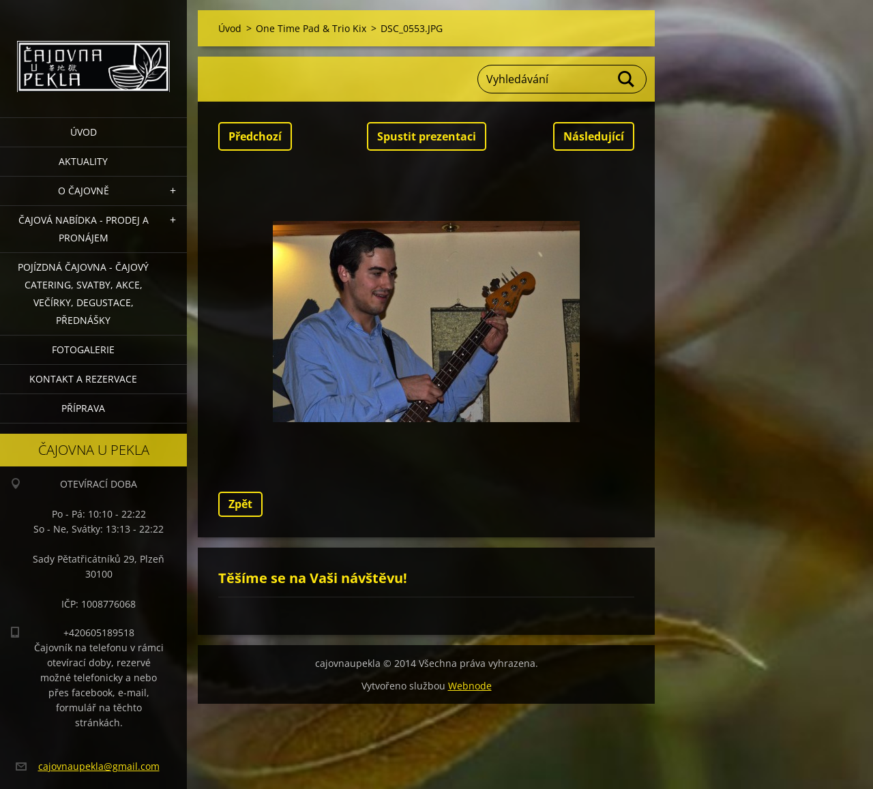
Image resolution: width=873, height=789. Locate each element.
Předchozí (255, 136)
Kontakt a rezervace (83, 378)
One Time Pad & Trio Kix (311, 28)
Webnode (470, 685)
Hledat (627, 79)
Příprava (83, 408)
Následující (593, 136)
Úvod (83, 131)
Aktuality (83, 161)
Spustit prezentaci (426, 136)
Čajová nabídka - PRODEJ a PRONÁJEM (83, 228)
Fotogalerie (83, 349)
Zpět (240, 503)
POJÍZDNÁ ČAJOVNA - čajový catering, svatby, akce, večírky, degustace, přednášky (83, 293)
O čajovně (83, 190)
